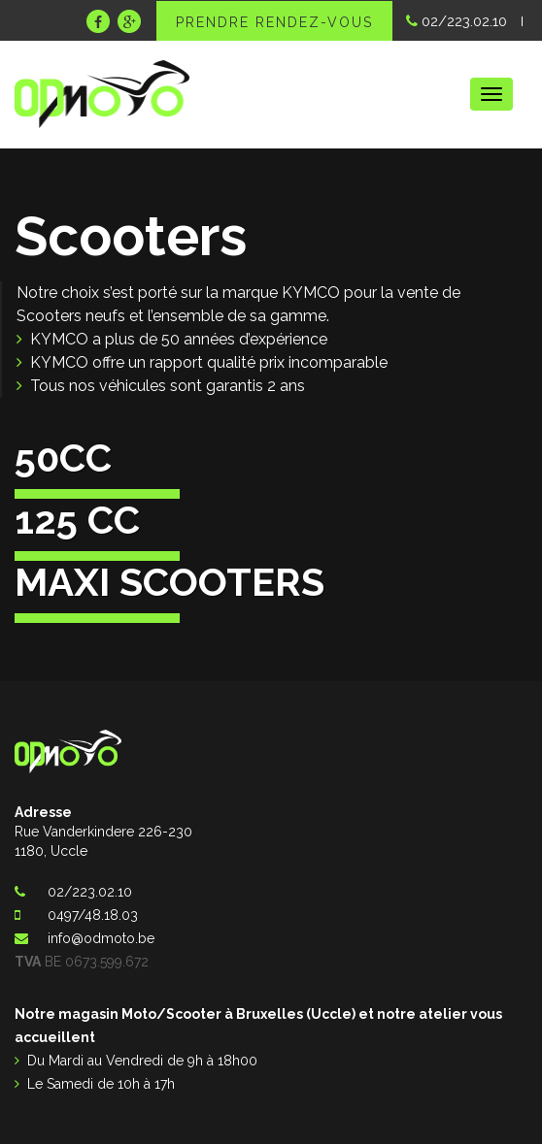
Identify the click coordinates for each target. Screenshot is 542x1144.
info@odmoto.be (101, 938)
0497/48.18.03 (93, 915)
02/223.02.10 (456, 21)
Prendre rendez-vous (274, 22)
